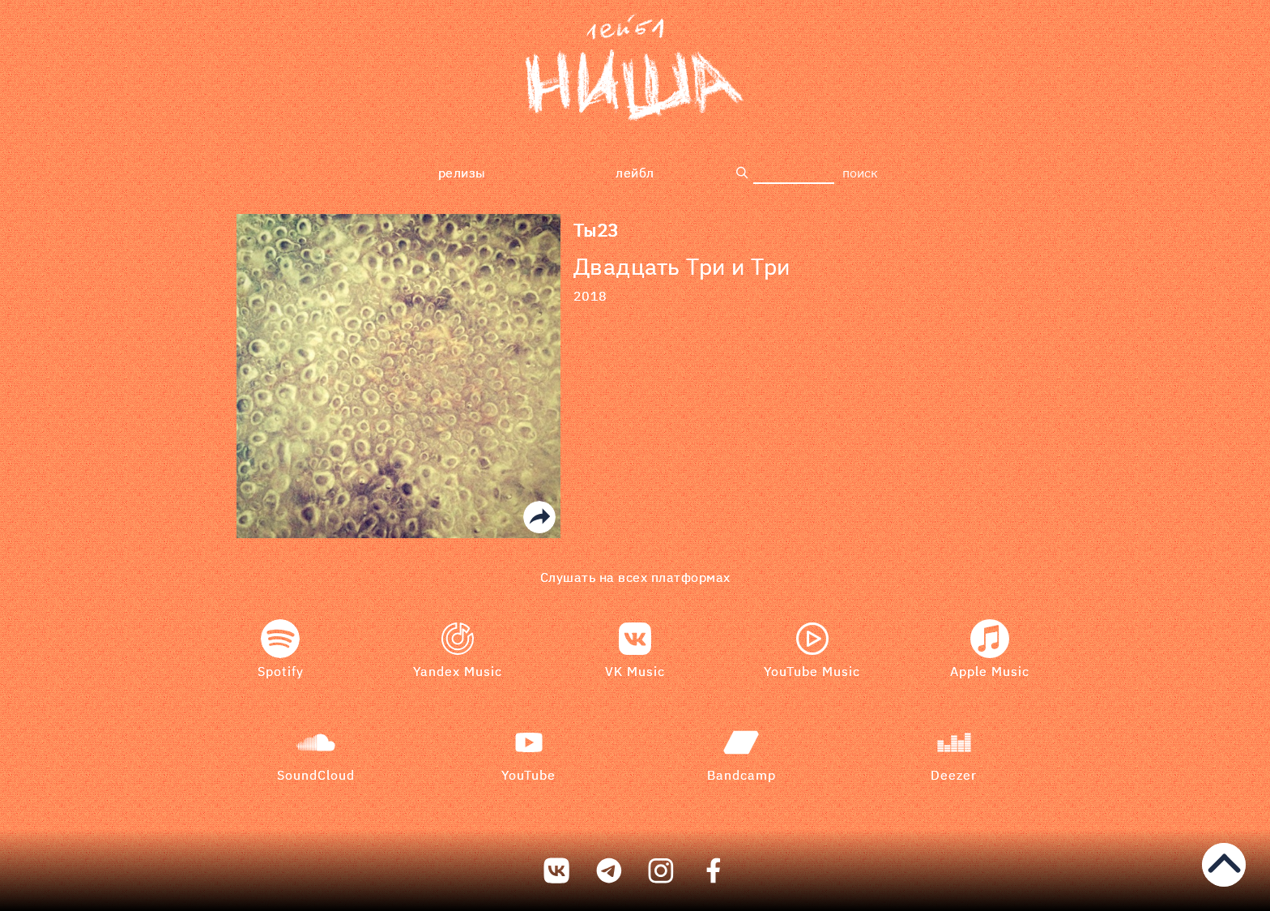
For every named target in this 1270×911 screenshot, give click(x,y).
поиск (860, 173)
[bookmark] (635, 70)
